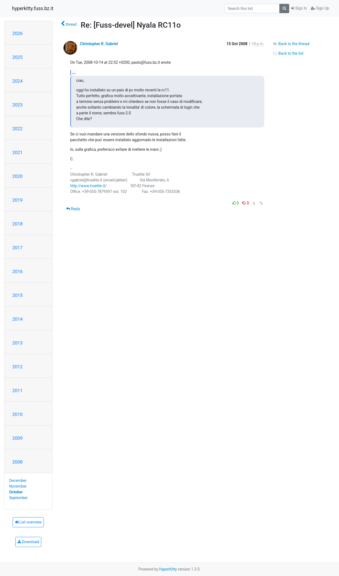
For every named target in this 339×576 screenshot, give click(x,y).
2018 (17, 224)
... (74, 72)
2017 (17, 247)
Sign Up (320, 8)
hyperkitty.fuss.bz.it (32, 8)
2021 (17, 152)
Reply (73, 209)
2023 (17, 105)
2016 (17, 271)
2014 (17, 319)
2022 (17, 128)
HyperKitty (168, 569)
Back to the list (288, 53)
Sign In (299, 8)
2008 (17, 462)
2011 (17, 390)
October (16, 492)
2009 (17, 438)
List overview (28, 522)
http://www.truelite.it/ (88, 186)
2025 (17, 57)
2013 (17, 343)
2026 (17, 33)
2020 (17, 176)
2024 (17, 81)
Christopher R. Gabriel (99, 44)
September (18, 498)
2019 (17, 200)
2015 (17, 295)
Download (28, 542)
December (18, 480)
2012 (17, 366)
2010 (17, 414)
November (18, 486)
